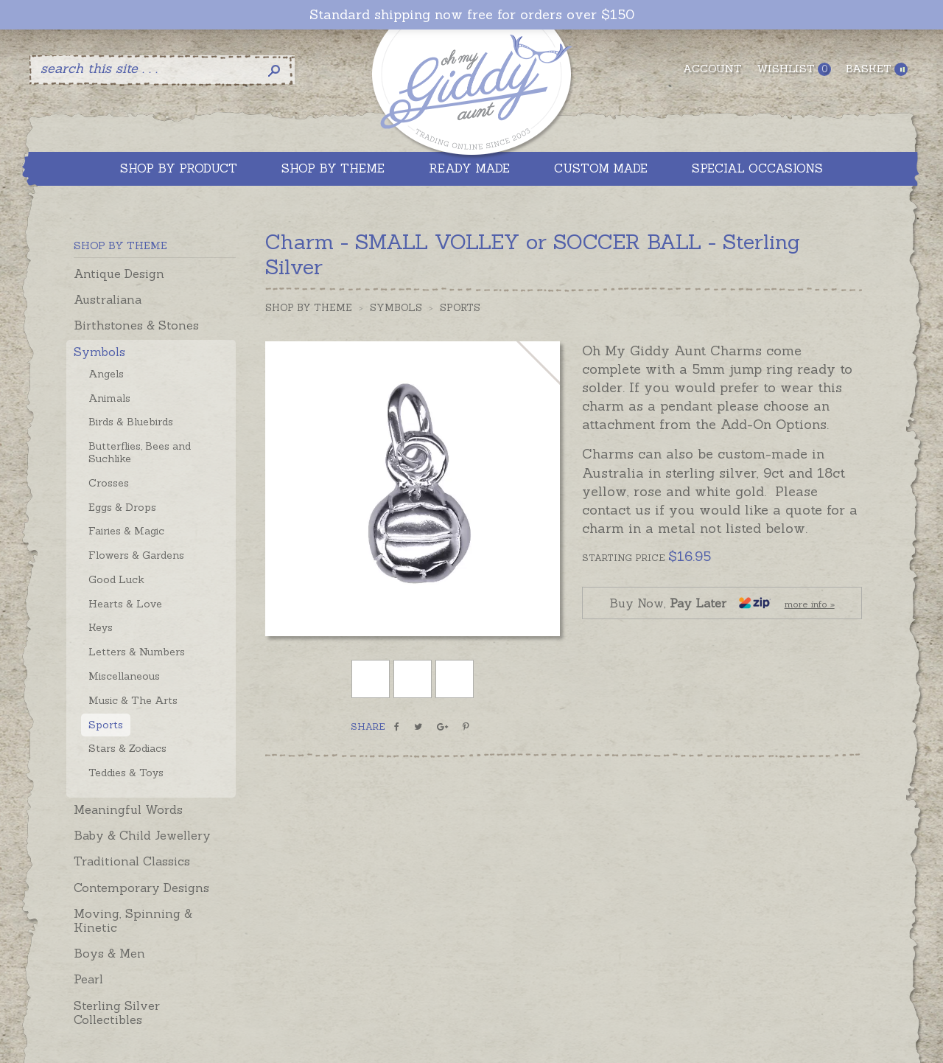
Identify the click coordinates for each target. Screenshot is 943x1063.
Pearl (88, 979)
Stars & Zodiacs (127, 748)
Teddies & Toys (126, 772)
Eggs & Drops (122, 507)
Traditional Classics (132, 861)
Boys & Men (109, 953)
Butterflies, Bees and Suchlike (139, 452)
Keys (100, 627)
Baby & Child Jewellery (142, 835)
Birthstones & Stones (136, 325)
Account (712, 68)
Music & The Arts (133, 700)
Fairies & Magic (126, 530)
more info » (810, 604)
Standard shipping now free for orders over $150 (471, 15)
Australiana (107, 299)
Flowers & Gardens (136, 555)
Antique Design (119, 273)
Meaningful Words (128, 809)
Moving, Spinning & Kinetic (133, 920)
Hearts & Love (125, 603)
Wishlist (794, 69)
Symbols (99, 351)
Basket (877, 69)
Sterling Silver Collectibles (117, 1012)
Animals (109, 398)
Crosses (108, 482)
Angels (106, 373)
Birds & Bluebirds (130, 421)
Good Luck (116, 579)
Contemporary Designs (141, 887)
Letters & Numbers (136, 651)
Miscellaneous (124, 676)
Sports (105, 724)
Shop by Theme (308, 308)
